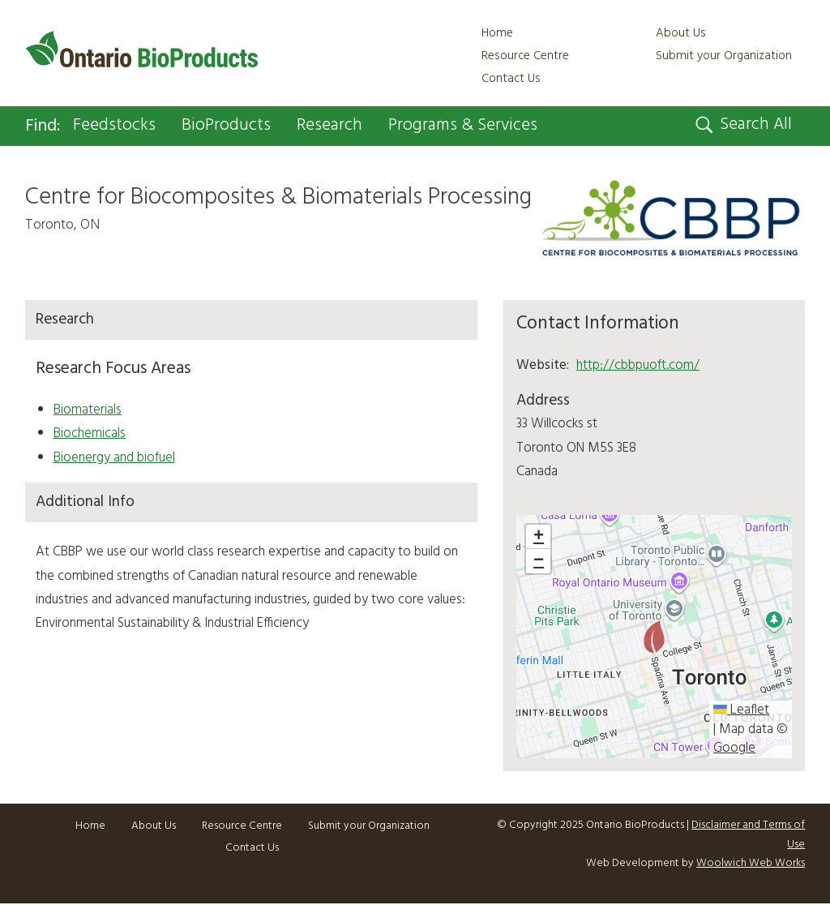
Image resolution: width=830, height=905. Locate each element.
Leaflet (741, 710)
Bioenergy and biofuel (114, 458)
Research (329, 125)
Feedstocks (114, 125)
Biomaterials (87, 410)
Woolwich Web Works (750, 864)
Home (497, 33)
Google (734, 748)
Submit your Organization (724, 56)
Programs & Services (463, 125)
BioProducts (226, 125)
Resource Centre (525, 56)
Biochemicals (89, 434)
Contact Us (511, 78)
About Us (681, 33)
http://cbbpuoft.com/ (638, 365)
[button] (654, 636)
